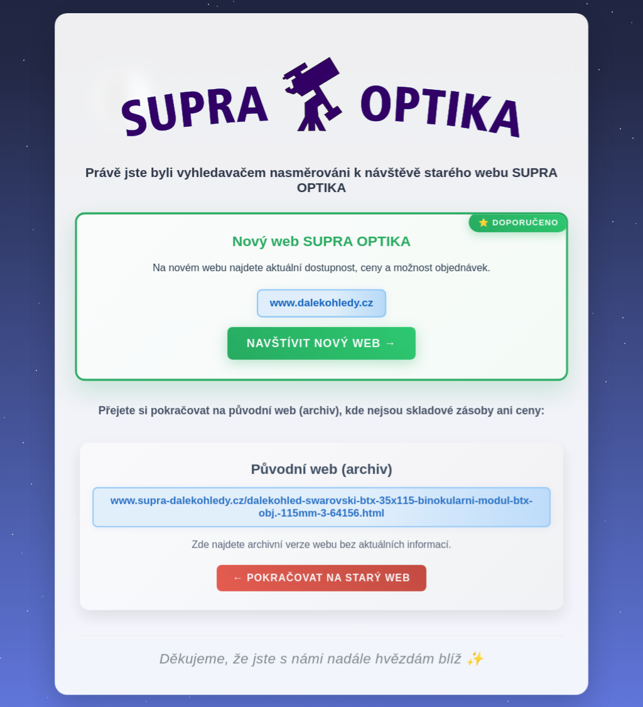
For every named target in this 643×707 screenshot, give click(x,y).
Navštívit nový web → (321, 346)
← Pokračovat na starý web (321, 581)
